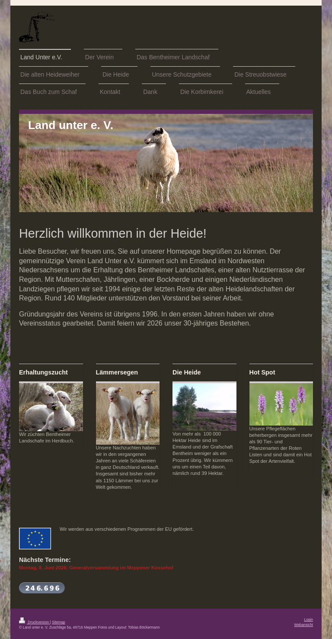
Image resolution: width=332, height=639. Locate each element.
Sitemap (58, 622)
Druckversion (34, 622)
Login (308, 619)
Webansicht (303, 625)
